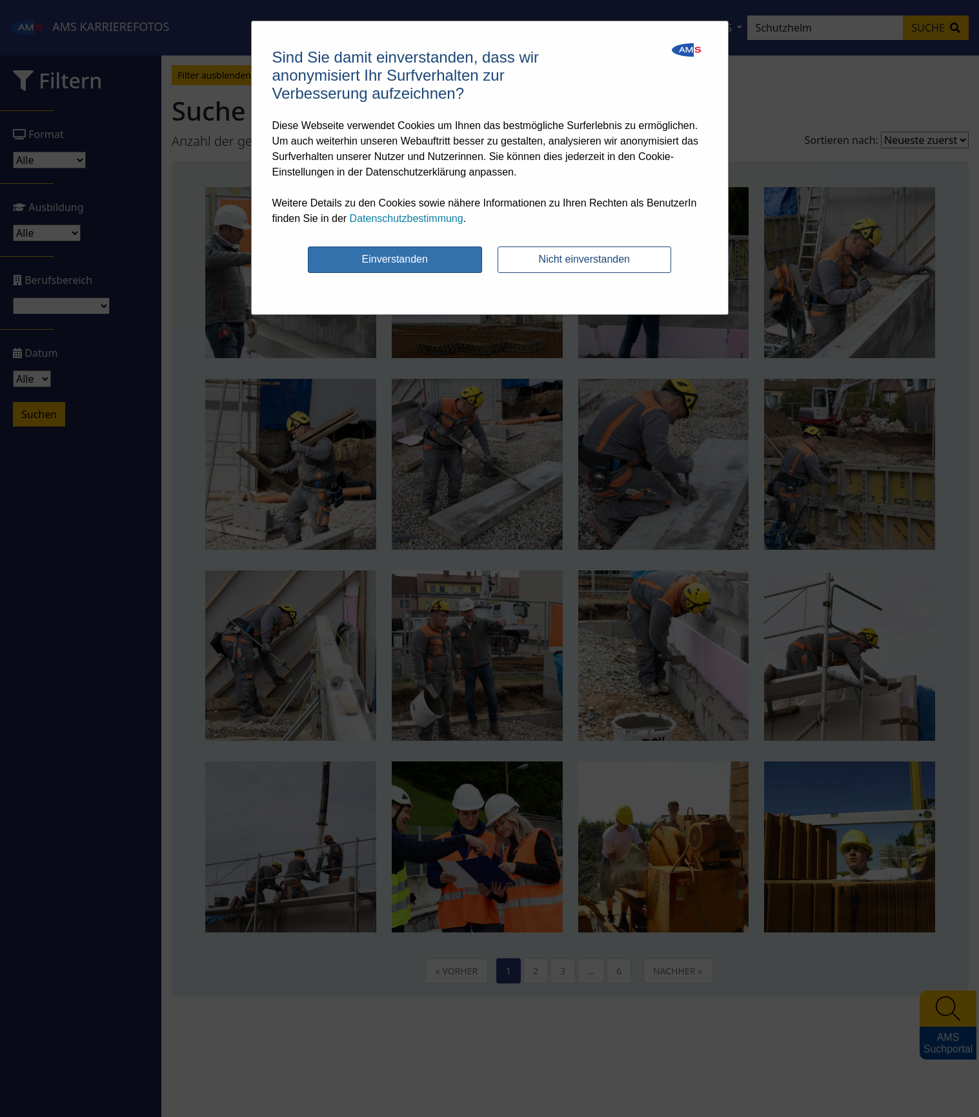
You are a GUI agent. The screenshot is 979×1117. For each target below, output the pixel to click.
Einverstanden (395, 259)
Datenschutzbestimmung (406, 218)
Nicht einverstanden (584, 259)
